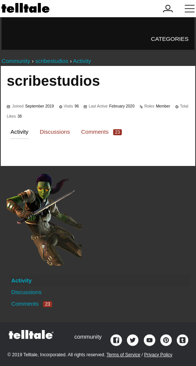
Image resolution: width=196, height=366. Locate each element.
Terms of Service (123, 354)
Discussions (55, 131)
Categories (170, 39)
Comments (101, 131)
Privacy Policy (158, 354)
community (88, 336)
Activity (19, 131)
